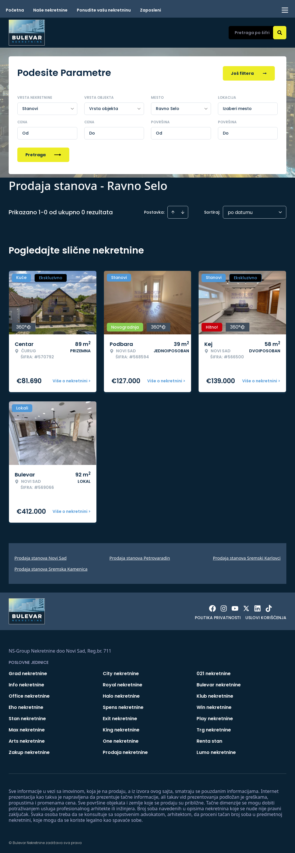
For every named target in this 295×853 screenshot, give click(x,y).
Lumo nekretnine (216, 751)
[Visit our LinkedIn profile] (257, 607)
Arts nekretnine (27, 740)
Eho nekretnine (26, 706)
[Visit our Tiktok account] (268, 607)
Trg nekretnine (214, 728)
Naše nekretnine (50, 10)
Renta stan (209, 740)
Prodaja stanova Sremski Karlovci (247, 557)
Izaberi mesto (237, 107)
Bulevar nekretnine (219, 683)
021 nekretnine (214, 672)
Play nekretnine (215, 717)
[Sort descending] (182, 211)
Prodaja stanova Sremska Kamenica (50, 568)
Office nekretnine (29, 695)
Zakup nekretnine (29, 751)
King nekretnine (121, 728)
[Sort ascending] (173, 211)
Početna (15, 10)
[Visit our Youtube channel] (234, 607)
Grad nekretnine (28, 672)
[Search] (279, 32)
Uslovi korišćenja (265, 616)
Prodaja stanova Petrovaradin (139, 557)
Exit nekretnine (120, 717)
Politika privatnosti (218, 616)
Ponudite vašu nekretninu (104, 10)
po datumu (240, 211)
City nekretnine (121, 672)
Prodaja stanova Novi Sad (40, 557)
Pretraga (43, 154)
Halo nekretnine (121, 695)
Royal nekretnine (122, 683)
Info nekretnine (26, 683)
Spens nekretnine (123, 706)
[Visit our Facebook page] (212, 607)
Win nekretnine (214, 706)
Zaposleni (150, 10)
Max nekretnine (27, 728)
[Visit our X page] (246, 607)
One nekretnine (121, 740)
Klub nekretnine (215, 695)
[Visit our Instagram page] (223, 607)
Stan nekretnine (27, 717)
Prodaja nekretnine (125, 751)
